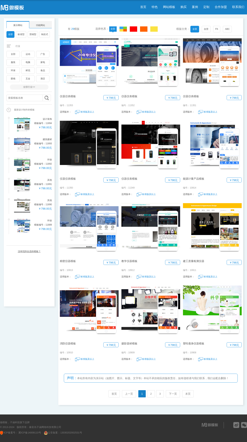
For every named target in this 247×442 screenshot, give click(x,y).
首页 (143, 7)
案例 (195, 7)
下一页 (173, 393)
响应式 (44, 34)
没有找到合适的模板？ (29, 251)
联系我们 (238, 7)
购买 (183, 7)
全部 (10, 34)
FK (216, 29)
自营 (206, 29)
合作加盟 (221, 7)
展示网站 (17, 25)
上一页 (129, 393)
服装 (13, 62)
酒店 (42, 78)
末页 (188, 393)
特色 (155, 7)
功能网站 (40, 25)
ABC (227, 29)
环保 (13, 70)
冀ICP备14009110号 (29, 432)
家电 (42, 62)
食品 (42, 70)
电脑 (28, 62)
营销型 (32, 34)
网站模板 (169, 7)
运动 (28, 54)
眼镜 (13, 78)
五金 (28, 78)
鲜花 (28, 70)
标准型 (21, 34)
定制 (206, 7)
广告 (42, 54)
